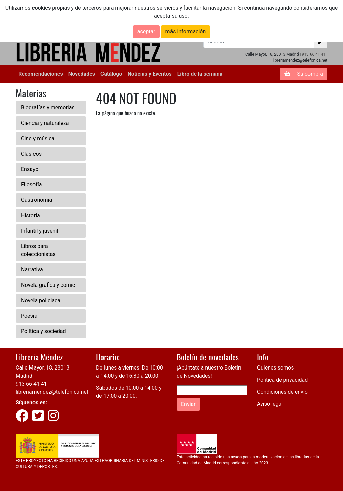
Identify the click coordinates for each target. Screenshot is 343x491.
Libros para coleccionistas (38, 250)
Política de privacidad (282, 380)
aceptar (146, 31)
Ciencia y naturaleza (45, 123)
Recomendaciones (40, 74)
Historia (30, 215)
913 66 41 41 (313, 54)
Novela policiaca (40, 300)
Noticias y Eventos (149, 74)
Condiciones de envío (282, 392)
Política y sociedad (43, 331)
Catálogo (111, 74)
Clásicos (31, 154)
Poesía (29, 316)
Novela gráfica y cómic (48, 285)
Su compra (303, 74)
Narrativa (32, 269)
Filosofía (31, 184)
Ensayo (29, 169)
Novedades (81, 74)
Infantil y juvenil (39, 231)
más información (185, 31)
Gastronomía (36, 200)
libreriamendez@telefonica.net (52, 392)
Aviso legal (270, 404)
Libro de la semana (200, 74)
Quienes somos (275, 367)
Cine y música (37, 138)
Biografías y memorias (48, 107)
